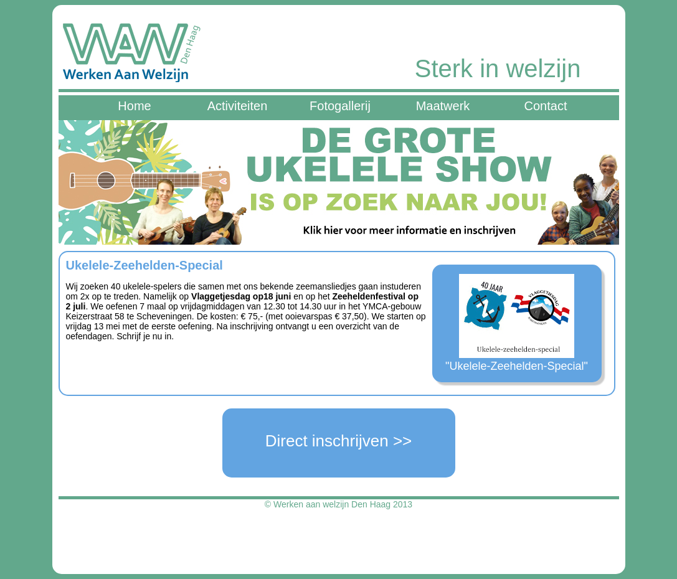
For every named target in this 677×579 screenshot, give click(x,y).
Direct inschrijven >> (338, 440)
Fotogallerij (340, 106)
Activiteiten (237, 106)
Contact (545, 106)
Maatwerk (443, 106)
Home (134, 106)
